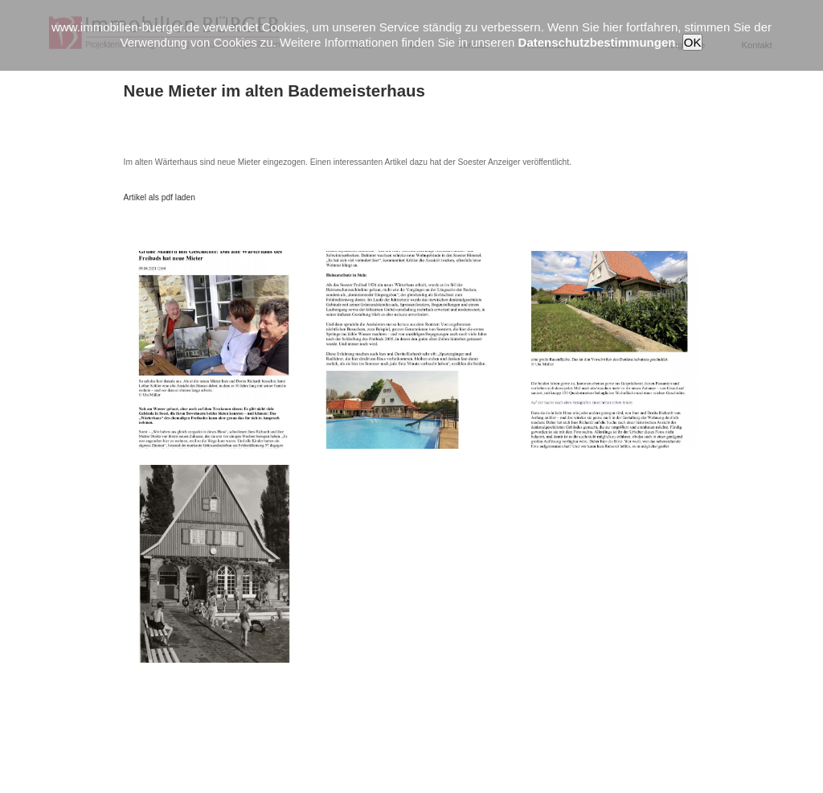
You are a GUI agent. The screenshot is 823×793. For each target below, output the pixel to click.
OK (693, 42)
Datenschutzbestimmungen (597, 42)
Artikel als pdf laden (159, 197)
